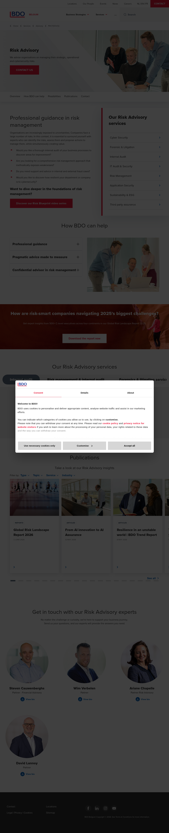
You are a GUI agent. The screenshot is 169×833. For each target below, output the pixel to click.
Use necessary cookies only (39, 445)
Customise (84, 445)
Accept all (129, 445)
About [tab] (130, 392)
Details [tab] (84, 392)
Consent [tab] (38, 392)
